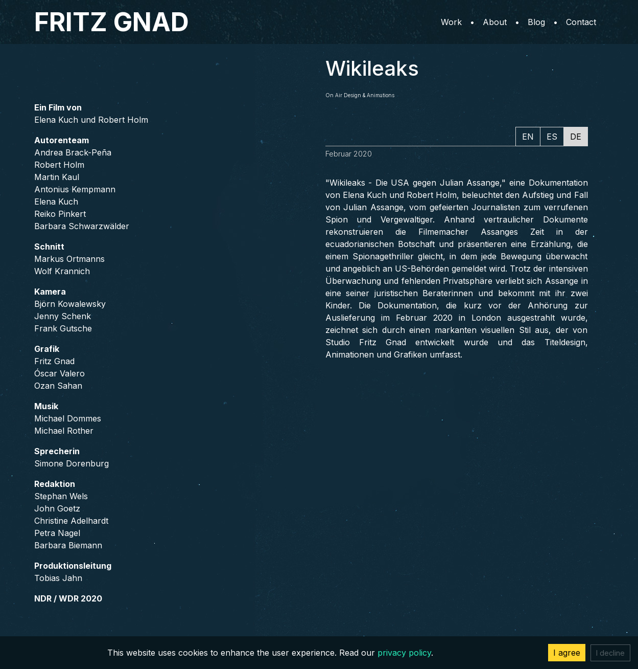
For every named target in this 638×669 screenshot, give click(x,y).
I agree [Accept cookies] (566, 653)
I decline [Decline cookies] (610, 653)
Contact (581, 22)
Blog (536, 22)
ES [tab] (552, 136)
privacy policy (404, 653)
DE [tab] (575, 136)
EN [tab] (528, 136)
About (495, 22)
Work (451, 22)
